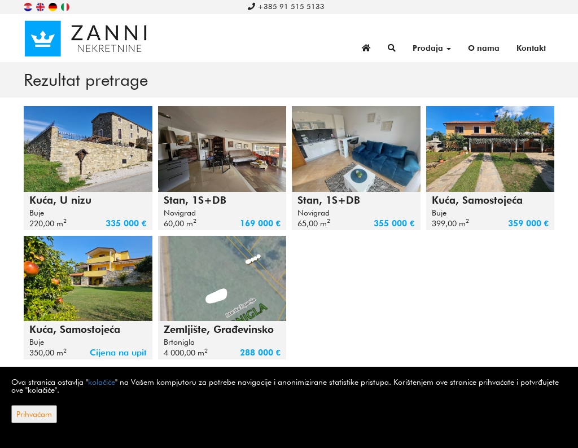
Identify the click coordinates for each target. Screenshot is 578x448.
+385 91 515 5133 (286, 6)
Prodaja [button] (432, 47)
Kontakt (531, 47)
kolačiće (101, 381)
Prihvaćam (34, 414)
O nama (484, 47)
